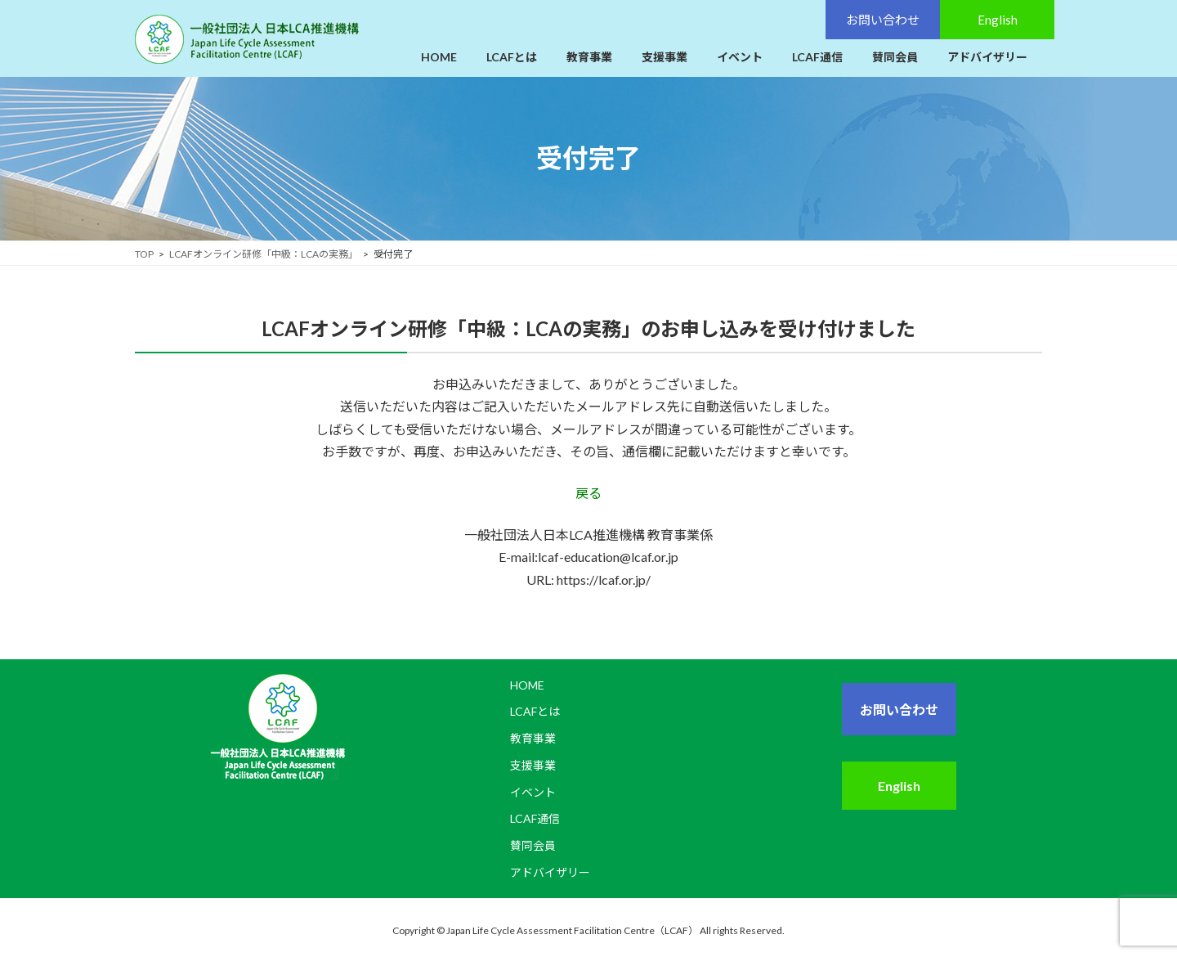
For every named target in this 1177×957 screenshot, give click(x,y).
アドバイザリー (550, 872)
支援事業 (533, 764)
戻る (588, 493)
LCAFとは (535, 711)
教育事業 (533, 738)
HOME (527, 685)
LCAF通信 (535, 818)
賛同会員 (533, 845)
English (899, 785)
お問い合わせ (899, 709)
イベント (533, 791)
